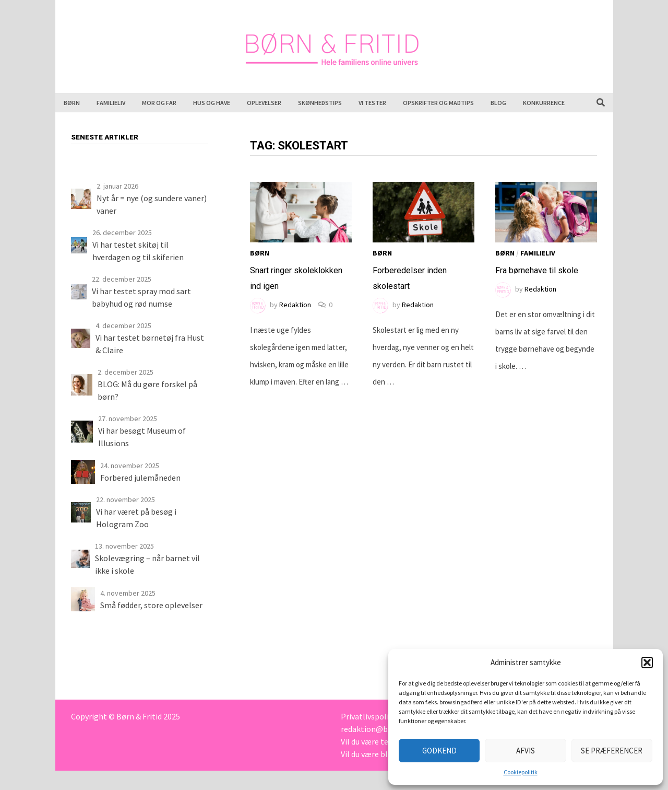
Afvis (525, 751)
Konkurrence (544, 103)
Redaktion (295, 304)
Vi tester (372, 103)
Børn (72, 103)
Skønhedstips (320, 103)
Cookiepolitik (521, 772)
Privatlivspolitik (370, 716)
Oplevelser (264, 103)
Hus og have (211, 103)
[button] (647, 662)
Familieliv (111, 103)
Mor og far (159, 103)
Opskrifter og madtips (438, 103)
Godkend (439, 751)
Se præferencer (611, 751)
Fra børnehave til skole (536, 270)
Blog (498, 103)
